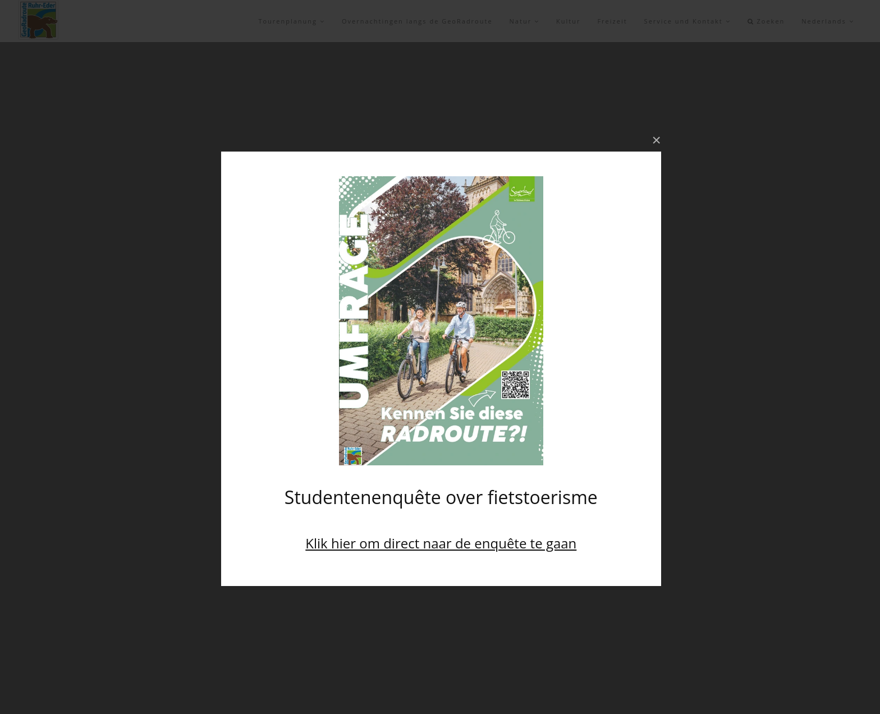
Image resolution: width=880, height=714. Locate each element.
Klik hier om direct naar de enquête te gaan (440, 543)
